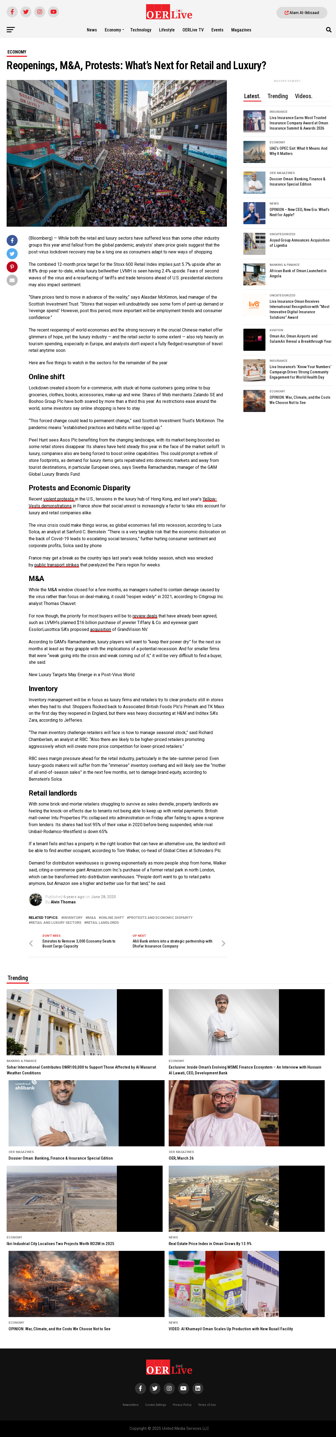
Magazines (241, 30)
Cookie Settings (155, 1405)
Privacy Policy (182, 1405)
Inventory (73, 918)
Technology (140, 30)
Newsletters (131, 1405)
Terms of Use (207, 1405)
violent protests (59, 499)
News (92, 30)
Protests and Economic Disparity (161, 918)
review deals (145, 616)
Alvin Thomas (63, 902)
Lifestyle (167, 30)
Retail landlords (102, 923)
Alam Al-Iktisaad (302, 12)
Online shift (112, 918)
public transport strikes (56, 565)
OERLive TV (193, 30)
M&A (92, 918)
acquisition (100, 629)
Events (217, 30)
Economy (113, 30)
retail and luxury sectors (56, 923)
